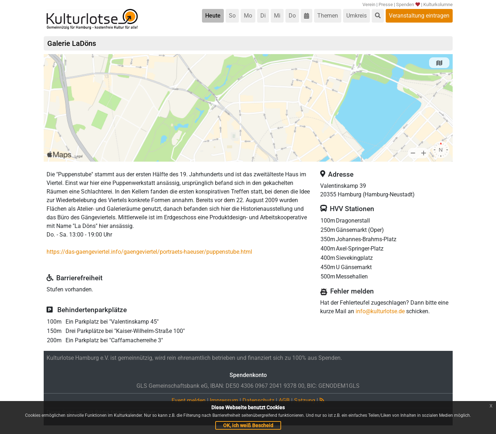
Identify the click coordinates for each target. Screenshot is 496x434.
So (232, 15)
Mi (277, 15)
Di (263, 15)
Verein (368, 4)
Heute (213, 15)
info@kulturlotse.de (380, 311)
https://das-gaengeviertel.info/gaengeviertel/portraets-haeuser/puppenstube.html (149, 251)
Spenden (408, 4)
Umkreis (356, 15)
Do (292, 15)
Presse (386, 4)
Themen (327, 15)
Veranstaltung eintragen (419, 15)
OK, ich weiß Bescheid (248, 425)
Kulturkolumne (438, 4)
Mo (248, 15)
